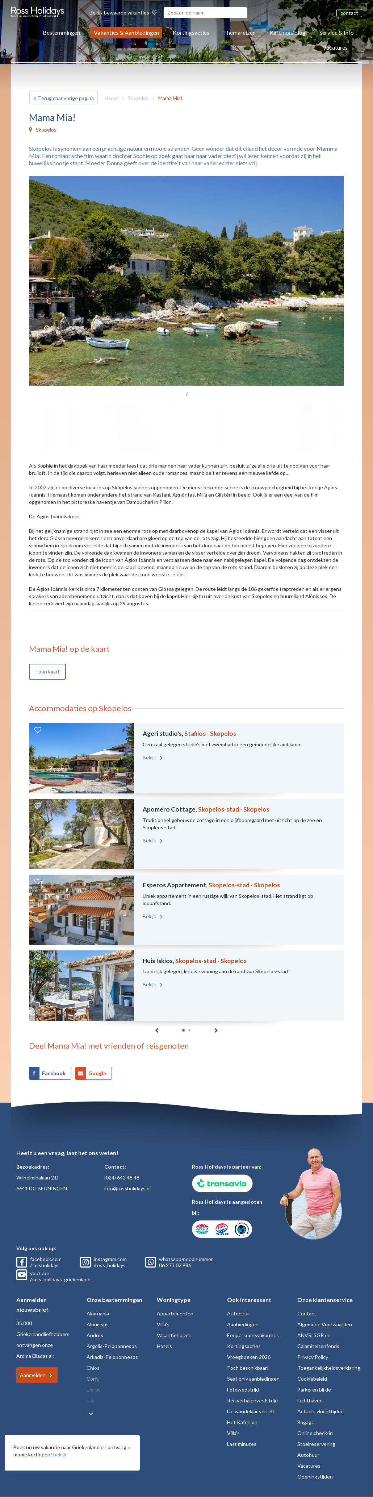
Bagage (305, 1422)
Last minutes (241, 1444)
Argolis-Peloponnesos (112, 1346)
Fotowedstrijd (243, 1389)
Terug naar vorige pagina (66, 98)
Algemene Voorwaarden (324, 1324)
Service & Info (336, 32)
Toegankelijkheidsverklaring (328, 1368)
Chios (93, 1368)
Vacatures (335, 47)
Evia (91, 1400)
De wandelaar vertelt (250, 1411)
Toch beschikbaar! (248, 1368)
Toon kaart (47, 671)
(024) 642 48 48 (121, 1177)
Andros (95, 1335)
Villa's (163, 1324)
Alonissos (98, 1324)
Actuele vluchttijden (320, 1411)
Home (111, 98)
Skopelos (138, 98)
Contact (306, 1313)
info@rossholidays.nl (127, 1188)
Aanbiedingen (243, 1324)
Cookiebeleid (312, 1379)
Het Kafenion (242, 1422)
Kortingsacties (191, 32)
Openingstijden (315, 1476)
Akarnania (98, 1313)
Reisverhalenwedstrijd (252, 1400)
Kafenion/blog (287, 32)
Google (97, 1073)
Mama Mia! (170, 98)
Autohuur (238, 1313)
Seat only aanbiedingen (253, 1379)
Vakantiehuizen (174, 1335)
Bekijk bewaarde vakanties (123, 12)
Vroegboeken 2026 (249, 1357)
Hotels (164, 1346)
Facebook (54, 1073)
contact (349, 13)
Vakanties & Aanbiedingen (126, 32)
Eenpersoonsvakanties (253, 1335)
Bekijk (150, 757)
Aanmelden (33, 1375)
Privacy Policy (312, 1357)
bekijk (59, 1454)
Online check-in (315, 1433)
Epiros (94, 1389)
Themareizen (239, 32)
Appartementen (175, 1313)
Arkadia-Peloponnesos (112, 1357)
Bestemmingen (61, 32)
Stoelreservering (316, 1444)
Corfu (93, 1379)
